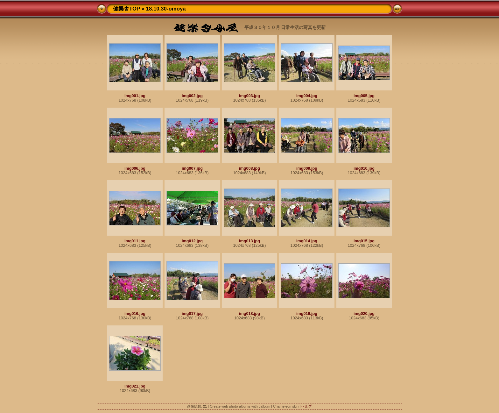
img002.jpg (192, 96)
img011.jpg (134, 241)
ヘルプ (306, 406)
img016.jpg (134, 313)
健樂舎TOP (126, 9)
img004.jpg (306, 96)
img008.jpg (249, 168)
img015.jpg (364, 241)
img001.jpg (134, 96)
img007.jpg (192, 168)
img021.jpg (134, 386)
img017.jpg (192, 313)
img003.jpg (249, 96)
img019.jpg (306, 313)
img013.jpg (249, 241)
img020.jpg (364, 313)
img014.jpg (306, 241)
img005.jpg (364, 96)
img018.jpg (249, 313)
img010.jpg (364, 168)
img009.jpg (306, 168)
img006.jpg (134, 168)
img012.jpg (192, 241)
